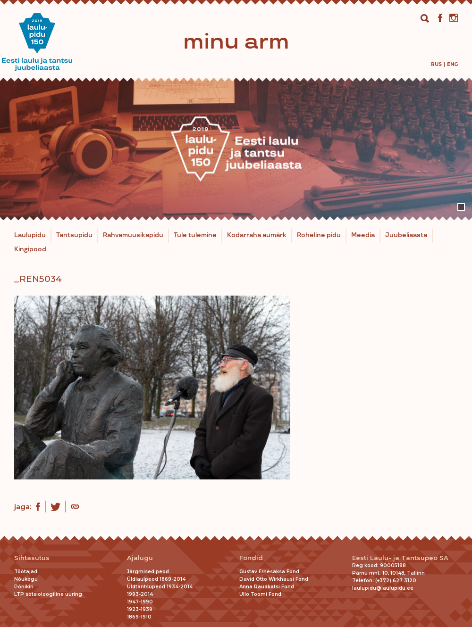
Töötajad (25, 572)
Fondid (251, 558)
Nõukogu (26, 579)
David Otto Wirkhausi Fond (273, 579)
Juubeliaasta (406, 235)
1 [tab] (461, 207)
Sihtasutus (32, 558)
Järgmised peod (148, 572)
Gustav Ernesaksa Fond (269, 572)
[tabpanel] (236, 149)
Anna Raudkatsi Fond (266, 587)
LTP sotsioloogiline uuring (48, 594)
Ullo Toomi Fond (260, 594)
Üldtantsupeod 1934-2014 (160, 587)
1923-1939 (139, 609)
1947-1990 (140, 602)
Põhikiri (24, 587)
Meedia (363, 235)
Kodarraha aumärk (257, 235)
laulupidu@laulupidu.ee (382, 588)
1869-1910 (139, 617)
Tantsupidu (74, 235)
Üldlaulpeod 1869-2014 (156, 579)
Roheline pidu (319, 235)
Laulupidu (30, 235)
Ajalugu (140, 558)
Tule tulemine (195, 235)
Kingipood (30, 249)
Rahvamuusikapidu (133, 235)
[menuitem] (436, 64)
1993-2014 (140, 594)
